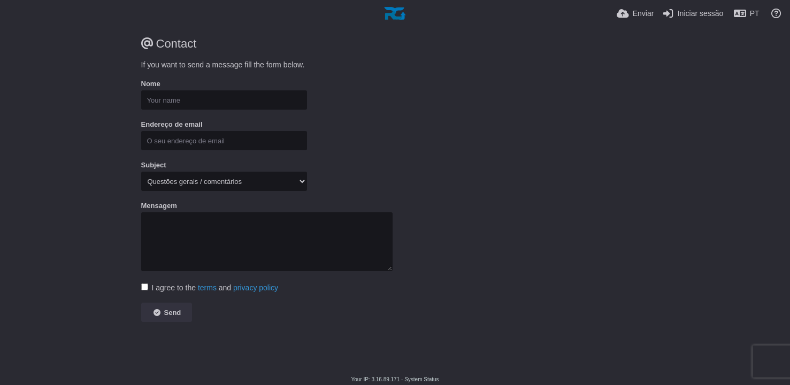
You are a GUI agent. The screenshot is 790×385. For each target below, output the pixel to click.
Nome (150, 84)
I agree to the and (210, 287)
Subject (153, 165)
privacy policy (255, 287)
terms (207, 287)
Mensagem (159, 206)
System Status (421, 379)
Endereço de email (172, 124)
